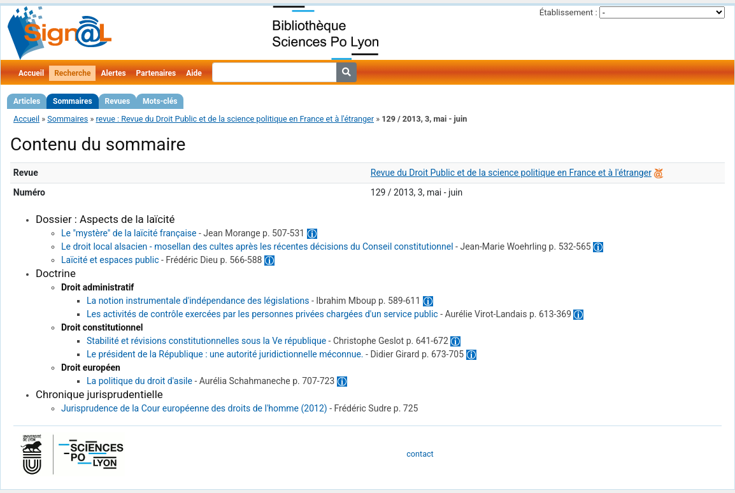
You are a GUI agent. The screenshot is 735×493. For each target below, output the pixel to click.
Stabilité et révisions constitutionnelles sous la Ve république (206, 341)
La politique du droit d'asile (139, 381)
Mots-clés (160, 101)
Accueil (31, 73)
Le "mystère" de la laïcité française (128, 233)
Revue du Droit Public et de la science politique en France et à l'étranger (511, 173)
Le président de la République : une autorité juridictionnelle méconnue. (225, 354)
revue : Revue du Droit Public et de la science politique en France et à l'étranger (235, 119)
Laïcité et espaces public (110, 260)
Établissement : (568, 12)
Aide (193, 73)
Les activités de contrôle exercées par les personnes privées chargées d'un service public (262, 314)
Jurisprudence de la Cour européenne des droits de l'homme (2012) (194, 408)
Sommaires (72, 101)
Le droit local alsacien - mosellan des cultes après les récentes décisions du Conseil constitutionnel (257, 246)
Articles (26, 101)
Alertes (113, 73)
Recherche (72, 73)
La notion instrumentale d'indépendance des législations (198, 301)
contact (419, 454)
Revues (118, 101)
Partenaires (156, 73)
